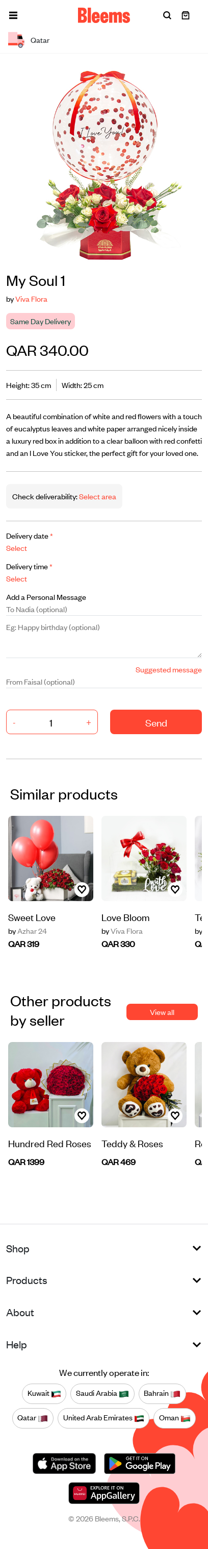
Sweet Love (32, 916)
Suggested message (169, 669)
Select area (96, 496)
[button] (13, 15)
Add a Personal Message (46, 596)
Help (16, 1344)
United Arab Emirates (103, 1418)
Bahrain (162, 1393)
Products (26, 1280)
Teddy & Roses (132, 1142)
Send (156, 722)
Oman (175, 1418)
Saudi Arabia (102, 1393)
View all (162, 1011)
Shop (18, 1248)
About (20, 1312)
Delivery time (29, 566)
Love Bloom (125, 916)
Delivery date (29, 535)
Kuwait (44, 1393)
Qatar (32, 1418)
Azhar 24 (27, 931)
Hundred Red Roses (49, 1142)
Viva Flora (31, 298)
